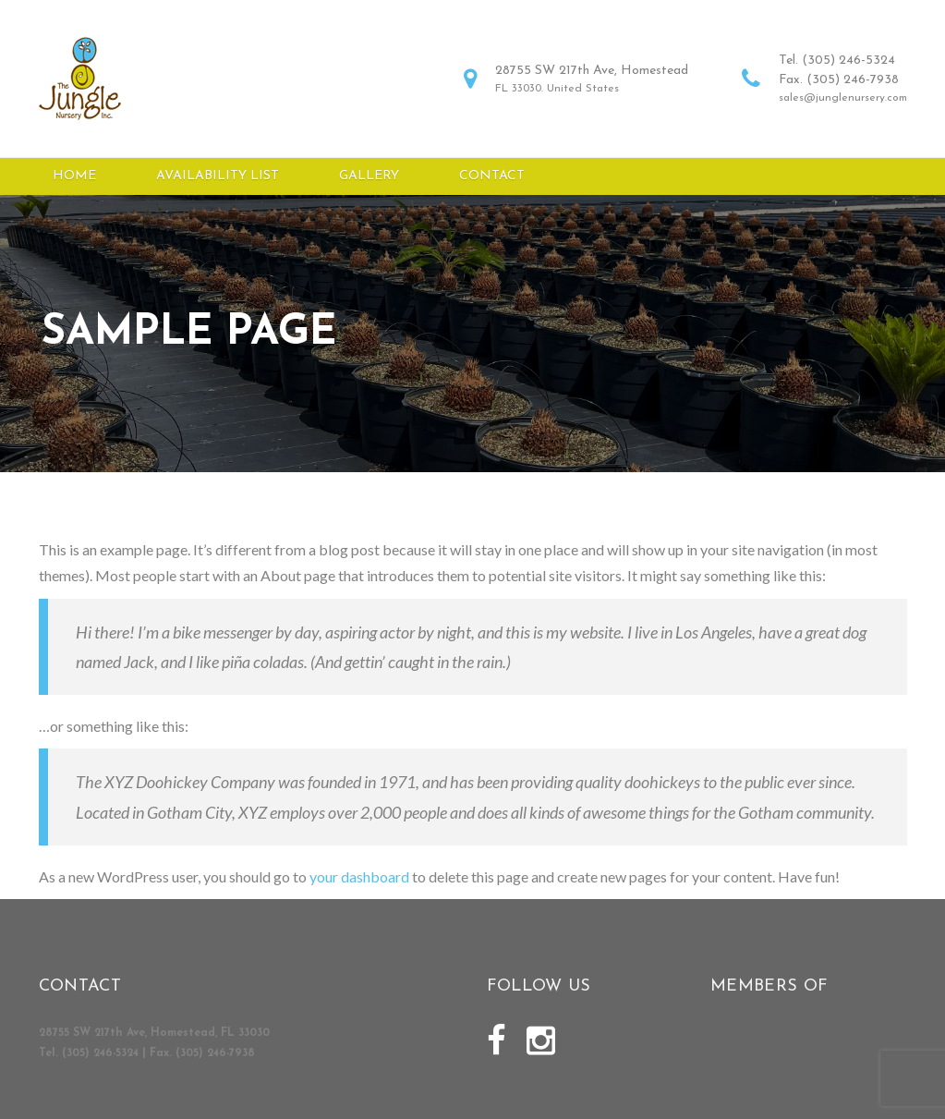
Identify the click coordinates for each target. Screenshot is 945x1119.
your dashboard (359, 885)
